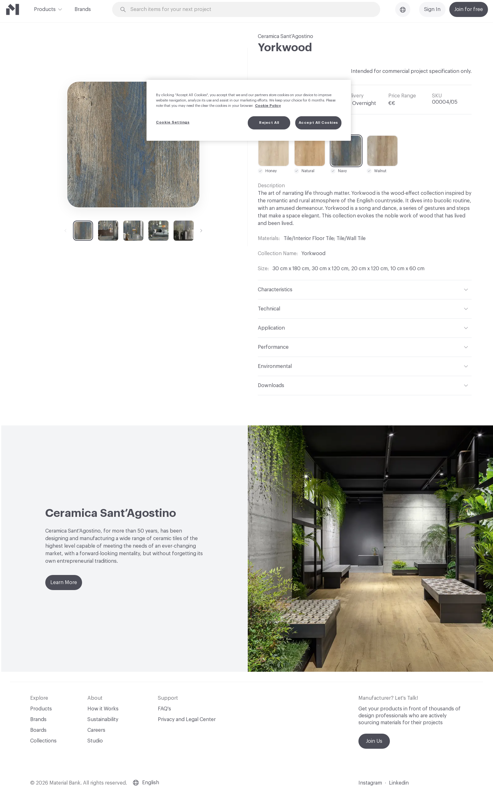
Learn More (63, 582)
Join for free (468, 9)
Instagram (370, 782)
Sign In (432, 9)
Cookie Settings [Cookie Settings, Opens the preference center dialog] (173, 122)
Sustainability (102, 719)
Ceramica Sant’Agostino (285, 36)
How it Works (103, 708)
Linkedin (399, 782)
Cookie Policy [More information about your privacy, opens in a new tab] (268, 105)
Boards (38, 730)
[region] (249, 110)
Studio (95, 740)
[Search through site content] (249, 9)
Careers (96, 730)
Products (45, 9)
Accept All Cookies (318, 122)
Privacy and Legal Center (187, 719)
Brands (83, 9)
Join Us (374, 741)
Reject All (269, 122)
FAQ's (164, 708)
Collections (43, 740)
